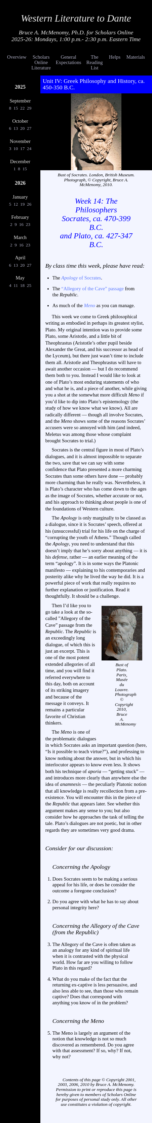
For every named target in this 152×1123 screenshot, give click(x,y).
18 (22, 285)
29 (29, 108)
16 (21, 224)
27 (29, 128)
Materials (135, 57)
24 (29, 148)
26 (29, 204)
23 (28, 224)
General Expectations (68, 59)
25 (29, 285)
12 (15, 204)
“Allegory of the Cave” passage (92, 288)
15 (15, 108)
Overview (17, 57)
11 (15, 285)
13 (15, 128)
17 (22, 148)
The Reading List (94, 62)
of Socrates (81, 277)
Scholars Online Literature (41, 62)
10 (15, 148)
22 (22, 108)
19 (22, 204)
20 (22, 128)
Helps (114, 57)
